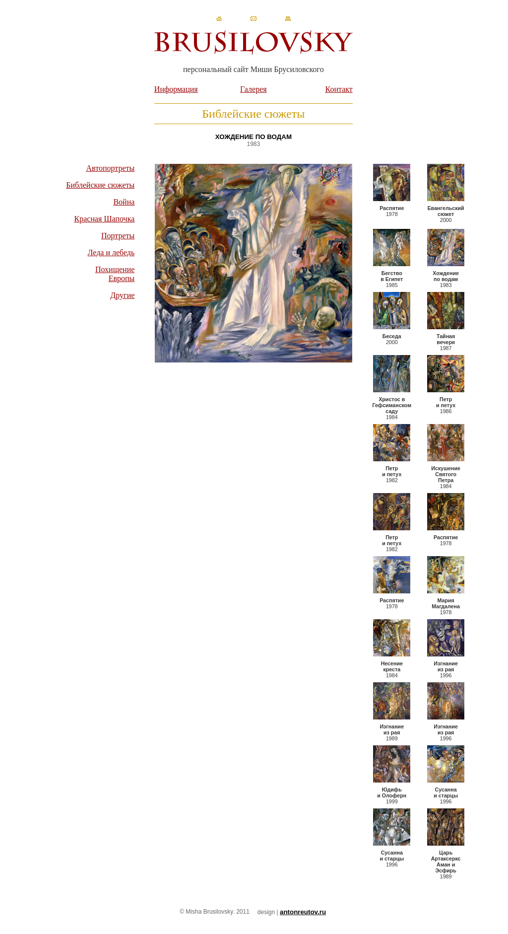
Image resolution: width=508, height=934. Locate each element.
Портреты (117, 235)
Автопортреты (110, 168)
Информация (176, 89)
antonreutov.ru (303, 912)
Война (123, 202)
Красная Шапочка (104, 219)
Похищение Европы (114, 274)
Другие (122, 295)
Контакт (339, 89)
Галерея (253, 89)
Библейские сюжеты (100, 185)
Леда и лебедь (111, 252)
